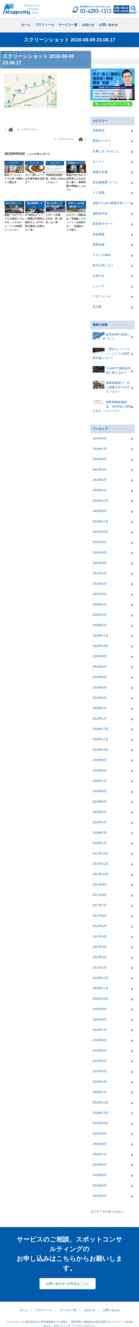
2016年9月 (100, 1003)
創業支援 (99, 244)
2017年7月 (100, 900)
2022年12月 (100, 498)
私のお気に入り (103, 264)
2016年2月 (100, 1075)
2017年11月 (100, 858)
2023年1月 (100, 488)
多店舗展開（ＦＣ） (106, 182)
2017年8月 (100, 889)
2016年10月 (100, 992)
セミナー (99, 161)
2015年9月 (100, 1126)
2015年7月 (100, 1147)
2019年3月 (100, 694)
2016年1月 (100, 1085)
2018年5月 (100, 797)
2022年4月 (100, 508)
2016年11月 (100, 982)
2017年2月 (100, 951)
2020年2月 (100, 621)
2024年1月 (100, 446)
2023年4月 (100, 457)
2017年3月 (100, 941)
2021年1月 (100, 580)
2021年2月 (100, 570)
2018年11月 (100, 735)
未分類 (97, 305)
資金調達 (99, 233)
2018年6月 (100, 786)
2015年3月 (100, 1188)
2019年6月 (100, 673)
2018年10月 (100, 745)
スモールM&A (102, 254)
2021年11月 (100, 519)
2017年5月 (100, 920)
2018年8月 (100, 766)
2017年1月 (100, 961)
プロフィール (44, 25)
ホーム (26, 25)
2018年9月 (100, 756)
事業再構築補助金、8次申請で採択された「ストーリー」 (112, 404)
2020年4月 (100, 601)
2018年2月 (100, 828)
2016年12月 (100, 972)
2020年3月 (100, 611)
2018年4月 (100, 807)
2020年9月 (100, 591)
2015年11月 (100, 1106)
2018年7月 (100, 776)
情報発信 (99, 130)
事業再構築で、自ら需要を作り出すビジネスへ (111, 385)
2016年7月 (100, 1023)
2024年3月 (100, 436)
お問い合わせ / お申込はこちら (67, 1276)
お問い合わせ (108, 25)
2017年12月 (100, 848)
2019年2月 (100, 704)
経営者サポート (103, 223)
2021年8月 (100, 539)
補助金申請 (100, 213)
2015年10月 (100, 1116)
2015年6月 (100, 1157)
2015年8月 (100, 1136)
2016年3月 (100, 1064)
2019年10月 (100, 642)
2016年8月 (100, 1013)
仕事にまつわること (106, 151)
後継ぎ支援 (100, 171)
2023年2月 (100, 477)
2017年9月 (100, 879)
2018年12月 (100, 725)
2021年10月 (100, 529)
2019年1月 (100, 714)
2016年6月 (100, 1034)
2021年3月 (100, 560)
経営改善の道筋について (111, 335)
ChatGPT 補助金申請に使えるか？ (112, 369)
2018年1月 (100, 838)
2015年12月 (100, 1095)
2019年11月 (100, 632)
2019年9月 (100, 652)
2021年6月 (100, 549)
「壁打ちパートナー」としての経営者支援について (111, 352)
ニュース (99, 285)
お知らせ (88, 25)
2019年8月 (100, 663)
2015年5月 (100, 1167)
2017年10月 (100, 869)
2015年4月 (100, 1178)
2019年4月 (100, 683)
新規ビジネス (102, 140)
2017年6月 (100, 910)
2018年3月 (100, 817)
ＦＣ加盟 (99, 192)
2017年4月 (100, 931)
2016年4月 (100, 1054)
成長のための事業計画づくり (112, 202)
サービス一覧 (68, 25)
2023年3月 (100, 467)
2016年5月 (100, 1044)
